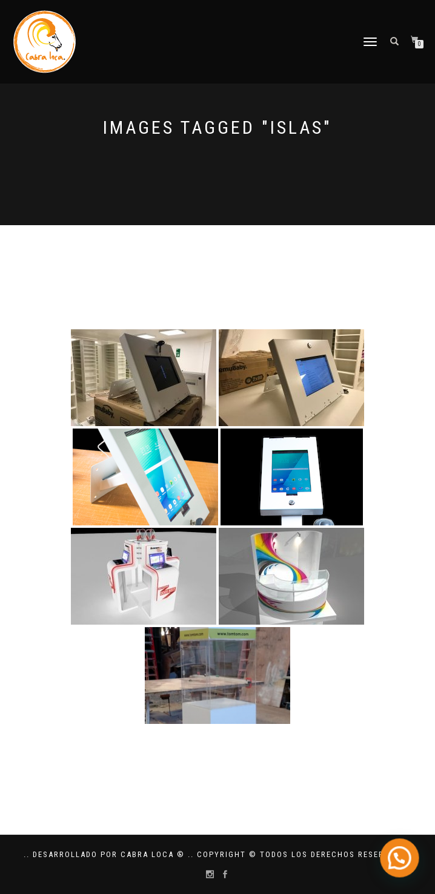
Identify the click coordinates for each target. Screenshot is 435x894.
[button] (402, 864)
